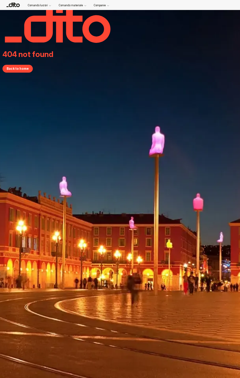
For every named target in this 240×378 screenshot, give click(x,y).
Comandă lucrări (39, 5)
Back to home (18, 68)
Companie (101, 5)
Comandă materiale (72, 5)
